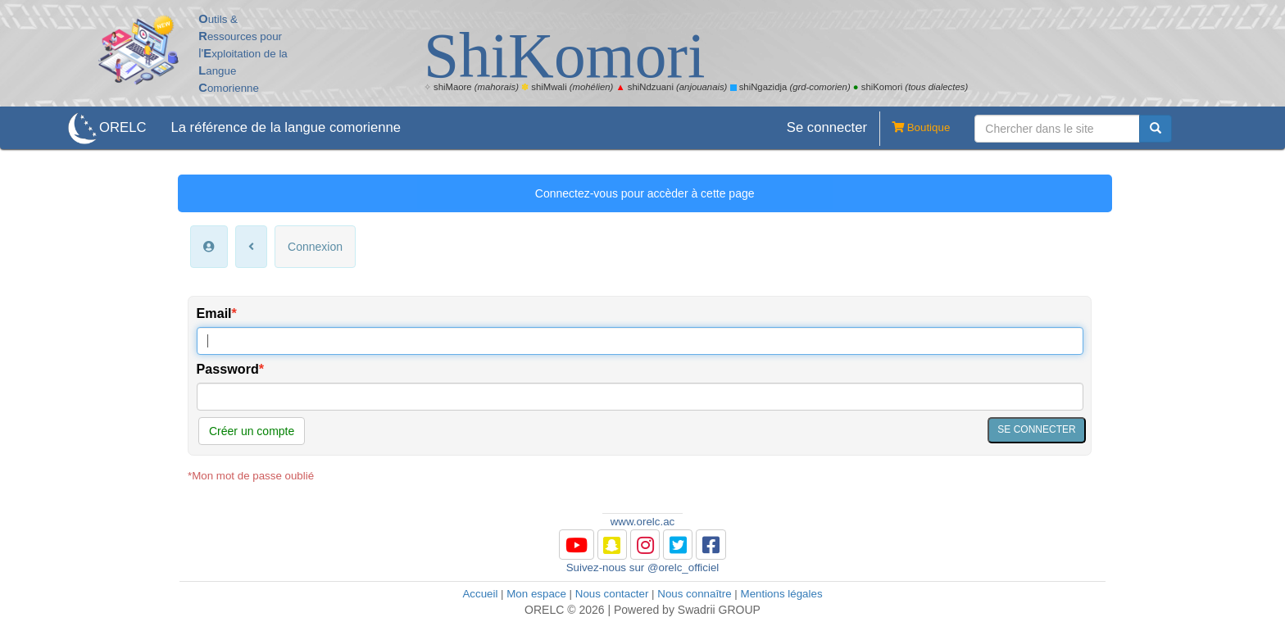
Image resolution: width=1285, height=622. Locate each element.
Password (228, 368)
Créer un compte (251, 431)
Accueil (479, 594)
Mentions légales (782, 594)
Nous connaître (694, 594)
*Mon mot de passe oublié (251, 476)
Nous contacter (612, 594)
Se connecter (827, 127)
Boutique (914, 128)
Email (214, 313)
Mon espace (536, 594)
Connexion (315, 246)
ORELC (122, 127)
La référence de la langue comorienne (285, 127)
